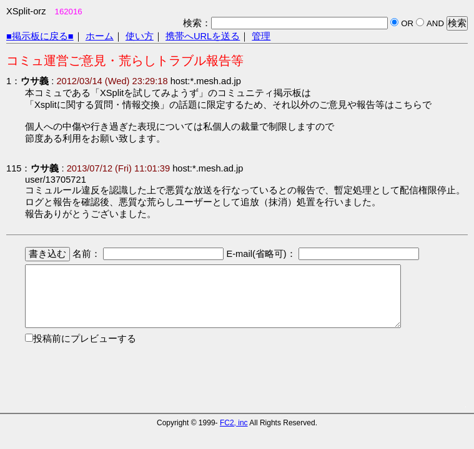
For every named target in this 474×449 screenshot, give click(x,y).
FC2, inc (234, 422)
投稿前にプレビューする (84, 339)
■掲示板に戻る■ (40, 36)
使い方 (140, 36)
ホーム (100, 36)
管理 (261, 36)
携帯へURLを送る (202, 36)
